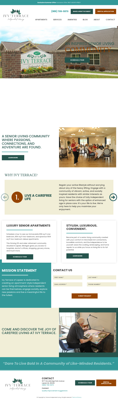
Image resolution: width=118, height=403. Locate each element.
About (97, 19)
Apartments (41, 19)
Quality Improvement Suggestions (54, 391)
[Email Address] (67, 284)
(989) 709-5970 (59, 11)
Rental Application (106, 11)
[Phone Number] (101, 284)
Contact (110, 19)
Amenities (72, 19)
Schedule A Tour (77, 60)
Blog (85, 19)
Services (57, 19)
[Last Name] (101, 277)
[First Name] (67, 277)
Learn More (13, 158)
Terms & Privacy (76, 397)
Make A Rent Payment (82, 11)
